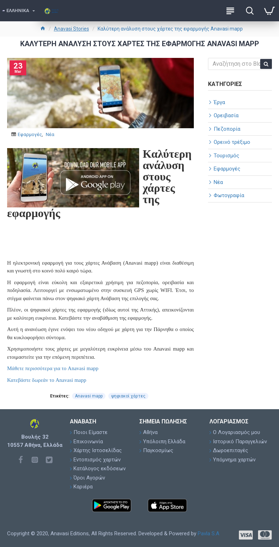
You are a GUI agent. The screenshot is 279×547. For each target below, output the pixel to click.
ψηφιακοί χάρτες (128, 396)
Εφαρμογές (30, 134)
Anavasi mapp (89, 396)
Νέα (50, 134)
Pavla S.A (208, 533)
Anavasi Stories (71, 29)
